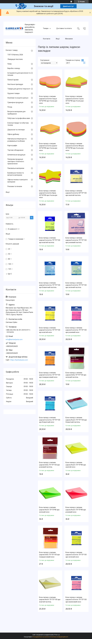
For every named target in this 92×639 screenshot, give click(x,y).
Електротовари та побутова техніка (18, 124)
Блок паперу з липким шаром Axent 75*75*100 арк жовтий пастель (49, 599)
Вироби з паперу (13, 68)
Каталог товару (12, 50)
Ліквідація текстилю (15, 59)
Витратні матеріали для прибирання (16, 113)
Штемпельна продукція (16, 155)
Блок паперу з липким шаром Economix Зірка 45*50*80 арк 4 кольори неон (48, 194)
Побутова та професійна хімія (18, 118)
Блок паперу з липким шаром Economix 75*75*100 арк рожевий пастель (76, 240)
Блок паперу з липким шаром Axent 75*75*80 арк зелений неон (49, 509)
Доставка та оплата (64, 28)
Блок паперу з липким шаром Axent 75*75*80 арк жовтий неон (76, 465)
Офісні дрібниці (13, 134)
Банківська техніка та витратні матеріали (15, 174)
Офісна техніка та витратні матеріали (17, 181)
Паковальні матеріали (15, 168)
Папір (9, 64)
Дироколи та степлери (16, 130)
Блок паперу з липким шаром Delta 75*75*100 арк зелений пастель (76, 375)
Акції (58, 39)
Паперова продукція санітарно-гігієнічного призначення (15, 161)
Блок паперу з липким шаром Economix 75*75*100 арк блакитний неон (49, 420)
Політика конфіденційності (59, 637)
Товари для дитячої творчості (18, 89)
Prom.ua (57, 635)
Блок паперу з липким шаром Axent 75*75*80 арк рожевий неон (76, 509)
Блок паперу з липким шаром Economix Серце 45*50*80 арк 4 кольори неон (48, 99)
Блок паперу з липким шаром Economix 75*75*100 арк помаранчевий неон (49, 375)
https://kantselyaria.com (19, 360)
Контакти (46, 39)
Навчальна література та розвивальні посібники (16, 140)
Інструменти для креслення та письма (18, 74)
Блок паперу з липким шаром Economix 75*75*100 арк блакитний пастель (49, 285)
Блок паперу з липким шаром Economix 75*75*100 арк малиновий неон (76, 599)
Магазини (69, 39)
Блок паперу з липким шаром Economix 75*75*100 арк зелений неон (76, 554)
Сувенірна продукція (15, 102)
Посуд (9, 107)
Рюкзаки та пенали (14, 186)
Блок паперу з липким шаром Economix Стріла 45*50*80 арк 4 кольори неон (75, 99)
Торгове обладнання (15, 150)
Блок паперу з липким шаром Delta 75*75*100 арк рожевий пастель (49, 465)
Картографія (12, 145)
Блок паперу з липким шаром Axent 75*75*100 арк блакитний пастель (76, 420)
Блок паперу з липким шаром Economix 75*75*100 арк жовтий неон (49, 330)
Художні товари (13, 93)
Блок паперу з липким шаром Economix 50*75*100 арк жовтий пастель (76, 193)
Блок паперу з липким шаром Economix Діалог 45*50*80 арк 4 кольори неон (48, 147)
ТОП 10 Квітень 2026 (15, 55)
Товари (45, 28)
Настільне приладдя (15, 84)
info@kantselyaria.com (14, 339)
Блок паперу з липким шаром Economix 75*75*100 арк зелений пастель (76, 285)
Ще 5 (10, 274)
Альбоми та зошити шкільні (17, 98)
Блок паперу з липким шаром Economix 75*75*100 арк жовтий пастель (49, 240)
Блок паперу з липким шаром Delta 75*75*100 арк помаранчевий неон (49, 554)
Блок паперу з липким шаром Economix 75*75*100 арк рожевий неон (76, 330)
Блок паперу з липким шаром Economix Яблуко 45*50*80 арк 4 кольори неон (75, 147)
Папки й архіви (13, 80)
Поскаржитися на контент (41, 637)
